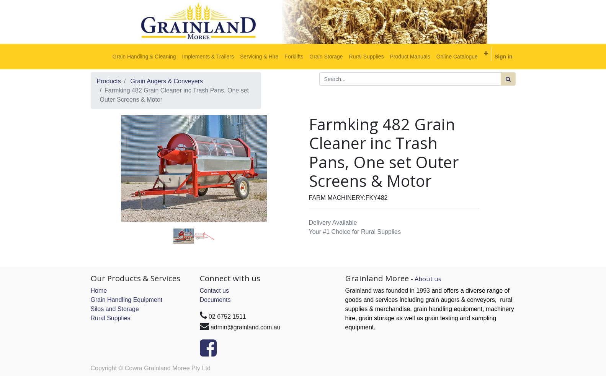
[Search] (508, 79)
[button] (486, 53)
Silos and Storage (115, 309)
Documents (215, 300)
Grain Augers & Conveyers (167, 81)
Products (109, 81)
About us (428, 278)
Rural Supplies (111, 318)
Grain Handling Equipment (127, 300)
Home (99, 290)
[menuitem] (144, 56)
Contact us (214, 290)
